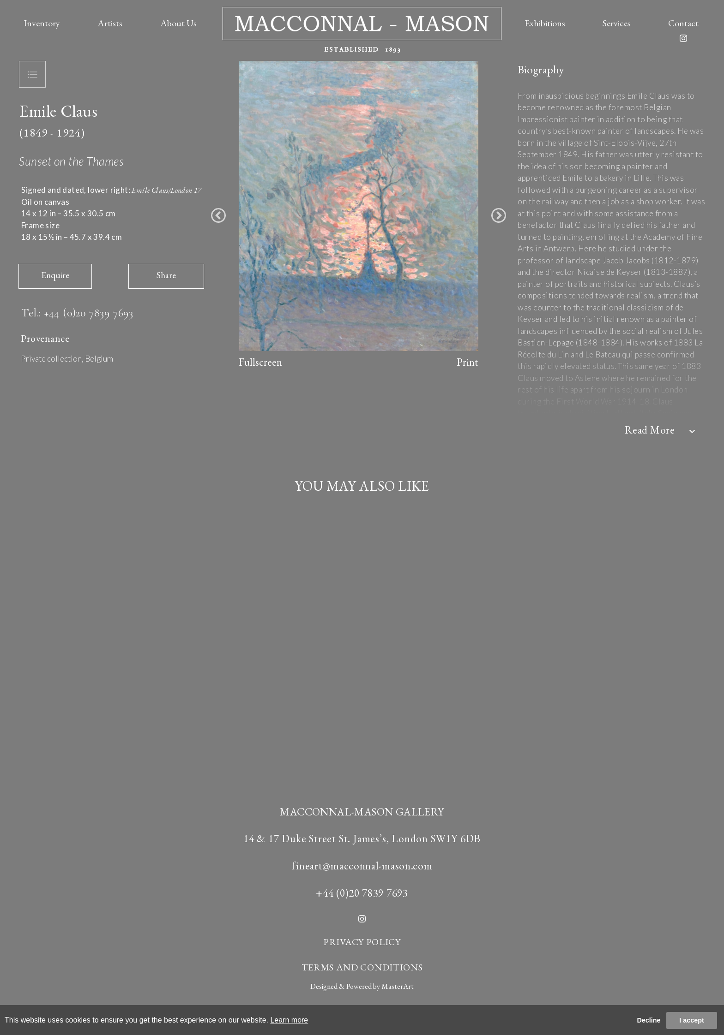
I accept (691, 1020)
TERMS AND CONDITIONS (362, 967)
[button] (218, 215)
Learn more (289, 1020)
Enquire (55, 275)
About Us (178, 23)
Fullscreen (260, 362)
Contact (683, 23)
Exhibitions (545, 23)
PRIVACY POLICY (362, 942)
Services (617, 23)
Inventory (42, 23)
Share (166, 275)
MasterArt (397, 986)
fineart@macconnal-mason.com (362, 866)
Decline (648, 1020)
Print (467, 362)
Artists (109, 23)
